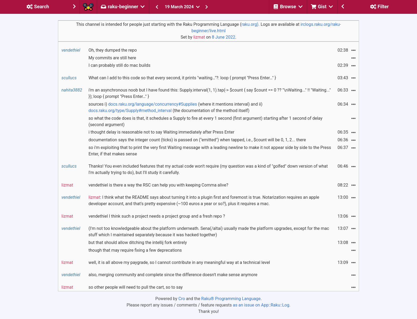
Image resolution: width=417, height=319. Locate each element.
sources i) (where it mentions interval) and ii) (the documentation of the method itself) (175, 107)
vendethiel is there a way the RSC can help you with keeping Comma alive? (158, 185)
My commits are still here (112, 57)
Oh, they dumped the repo (113, 50)
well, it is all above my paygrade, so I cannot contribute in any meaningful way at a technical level (179, 262)
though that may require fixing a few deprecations (135, 250)
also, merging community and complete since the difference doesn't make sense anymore (173, 274)
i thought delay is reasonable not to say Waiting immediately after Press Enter (161, 132)
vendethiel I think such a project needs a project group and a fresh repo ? (157, 216)
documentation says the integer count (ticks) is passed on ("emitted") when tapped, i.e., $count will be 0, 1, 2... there (197, 139)
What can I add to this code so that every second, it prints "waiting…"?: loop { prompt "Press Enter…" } (182, 77)
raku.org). (250, 24)
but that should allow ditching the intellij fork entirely (138, 242)
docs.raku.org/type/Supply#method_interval (130, 110)
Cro (181, 298)
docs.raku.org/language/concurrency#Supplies (152, 104)
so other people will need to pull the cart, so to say (136, 287)
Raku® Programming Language (231, 298)
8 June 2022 (223, 37)
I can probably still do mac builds (120, 65)
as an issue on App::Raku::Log (261, 305)
